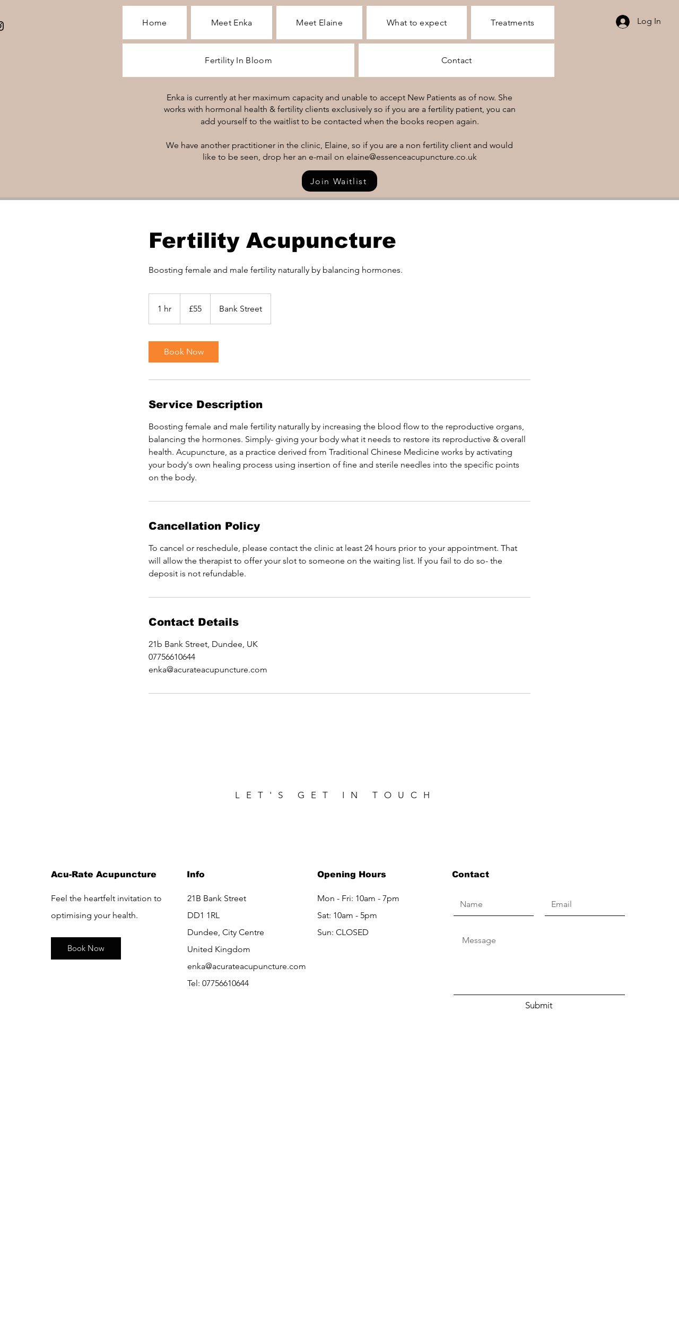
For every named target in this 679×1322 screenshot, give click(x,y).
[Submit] (539, 1005)
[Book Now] (86, 948)
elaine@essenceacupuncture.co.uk (411, 157)
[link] (184, 351)
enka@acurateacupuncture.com (246, 966)
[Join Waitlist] (339, 181)
